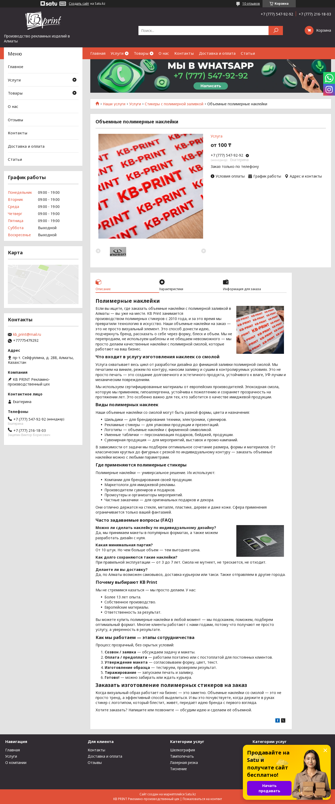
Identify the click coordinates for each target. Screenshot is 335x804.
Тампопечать (182, 756)
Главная (97, 53)
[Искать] (276, 30)
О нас (164, 53)
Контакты (184, 53)
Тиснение (178, 768)
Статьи (248, 53)
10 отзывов (251, 3)
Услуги (117, 53)
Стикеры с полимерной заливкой (174, 104)
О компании (15, 762)
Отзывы (15, 119)
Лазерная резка (184, 762)
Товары (141, 53)
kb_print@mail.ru (27, 334)
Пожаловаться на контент (202, 799)
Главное (15, 66)
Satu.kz (190, 794)
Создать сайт (79, 3)
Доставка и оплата (217, 53)
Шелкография (182, 749)
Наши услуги (114, 104)
